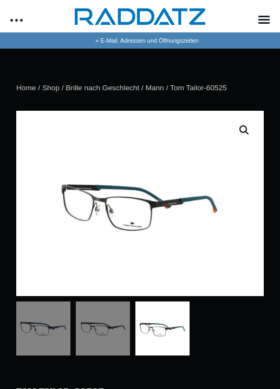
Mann (155, 88)
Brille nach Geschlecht (102, 88)
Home (26, 88)
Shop (51, 88)
